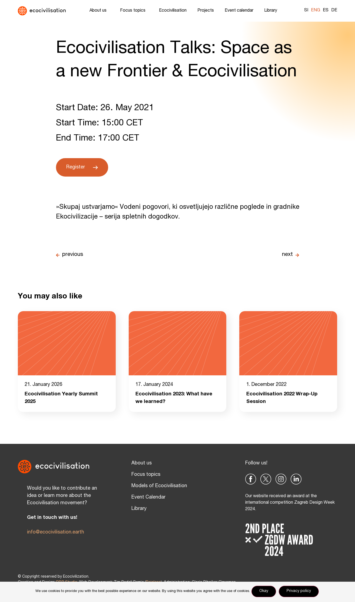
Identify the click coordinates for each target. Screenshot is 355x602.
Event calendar (239, 11)
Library (272, 11)
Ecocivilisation (173, 11)
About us (99, 11)
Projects (205, 11)
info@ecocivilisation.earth (55, 533)
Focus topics (134, 11)
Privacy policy (300, 592)
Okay (264, 592)
